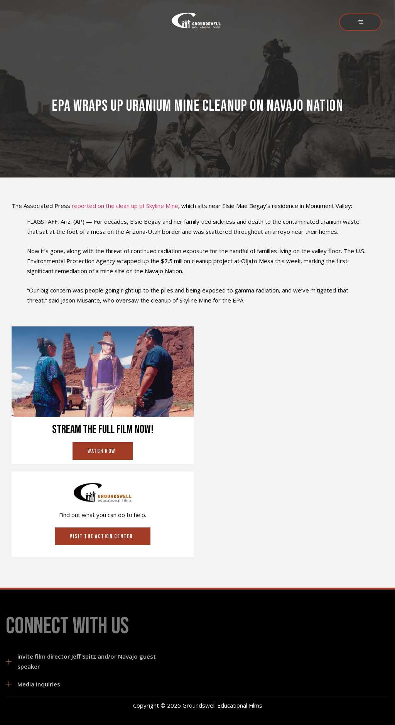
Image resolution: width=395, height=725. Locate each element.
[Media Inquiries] (9, 684)
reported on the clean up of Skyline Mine (125, 206)
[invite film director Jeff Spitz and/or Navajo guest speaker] (9, 661)
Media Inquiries (38, 684)
